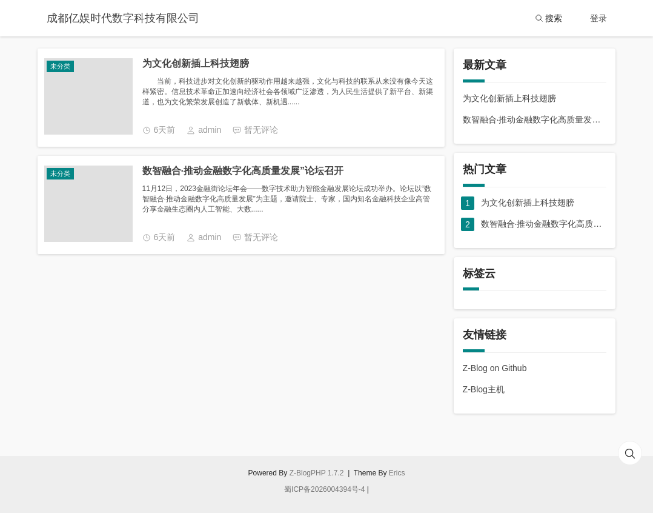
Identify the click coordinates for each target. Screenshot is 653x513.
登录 (598, 18)
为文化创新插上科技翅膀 (195, 63)
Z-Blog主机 (484, 389)
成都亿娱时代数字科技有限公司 (123, 18)
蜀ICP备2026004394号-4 (324, 489)
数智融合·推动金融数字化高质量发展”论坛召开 (242, 171)
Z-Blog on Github (495, 368)
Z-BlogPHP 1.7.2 (317, 473)
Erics (397, 473)
